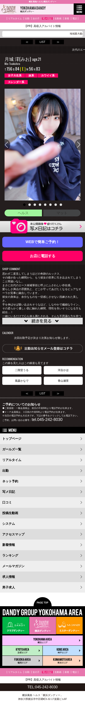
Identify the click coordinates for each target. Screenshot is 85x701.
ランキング (10, 555)
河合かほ (63, 370)
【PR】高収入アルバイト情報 (42, 26)
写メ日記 (47, 18)
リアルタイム (15, 18)
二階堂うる (22, 370)
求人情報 (8, 577)
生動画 (58, 18)
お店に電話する (42, 256)
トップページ (11, 438)
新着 (67, 18)
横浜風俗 (27, 695)
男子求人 (8, 587)
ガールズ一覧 (11, 449)
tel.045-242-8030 (47, 419)
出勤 (27, 18)
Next (77, 144)
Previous (7, 144)
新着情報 (8, 545)
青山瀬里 (63, 380)
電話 (74, 18)
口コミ (7, 502)
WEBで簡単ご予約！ (42, 242)
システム (8, 523)
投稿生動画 (10, 513)
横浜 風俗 (32, 2)
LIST (42, 42)
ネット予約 (10, 481)
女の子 (36, 18)
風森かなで (22, 380)
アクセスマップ (13, 534)
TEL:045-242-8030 (42, 687)
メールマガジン (13, 566)
